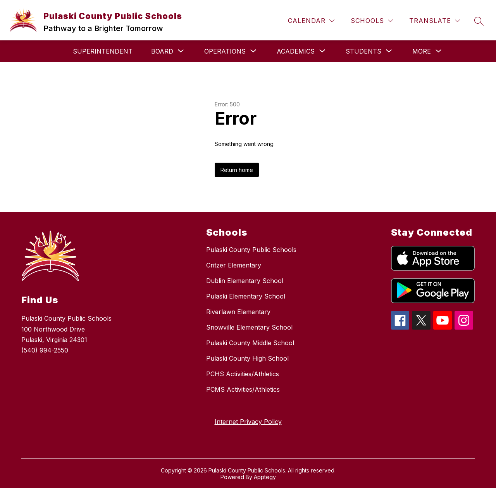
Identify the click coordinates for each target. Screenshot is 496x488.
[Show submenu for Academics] (296, 51)
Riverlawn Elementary (238, 312)
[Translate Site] (434, 21)
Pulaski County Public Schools (251, 250)
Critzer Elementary (233, 265)
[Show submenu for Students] (363, 51)
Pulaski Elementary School (245, 296)
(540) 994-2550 (44, 350)
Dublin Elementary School (244, 281)
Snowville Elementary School (249, 327)
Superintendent (103, 51)
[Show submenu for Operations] (225, 51)
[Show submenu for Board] (162, 51)
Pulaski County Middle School (250, 343)
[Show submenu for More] (421, 51)
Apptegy (265, 477)
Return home (236, 170)
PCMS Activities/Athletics (243, 389)
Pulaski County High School (247, 358)
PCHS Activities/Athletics (242, 374)
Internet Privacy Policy (248, 421)
